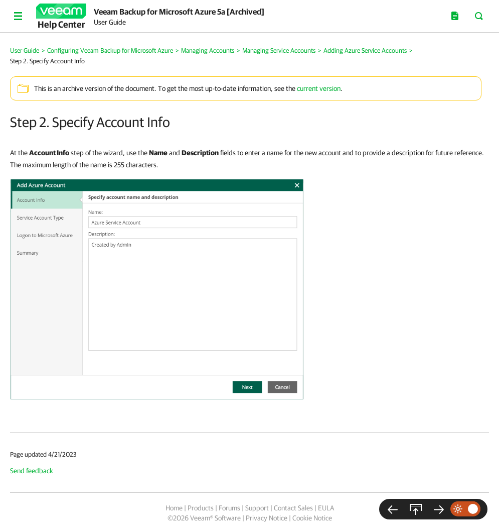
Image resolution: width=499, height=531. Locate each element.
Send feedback (31, 471)
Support (257, 508)
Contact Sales (293, 508)
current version (319, 88)
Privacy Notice (266, 518)
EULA (326, 508)
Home (174, 508)
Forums (229, 508)
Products (201, 508)
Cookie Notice (312, 518)
